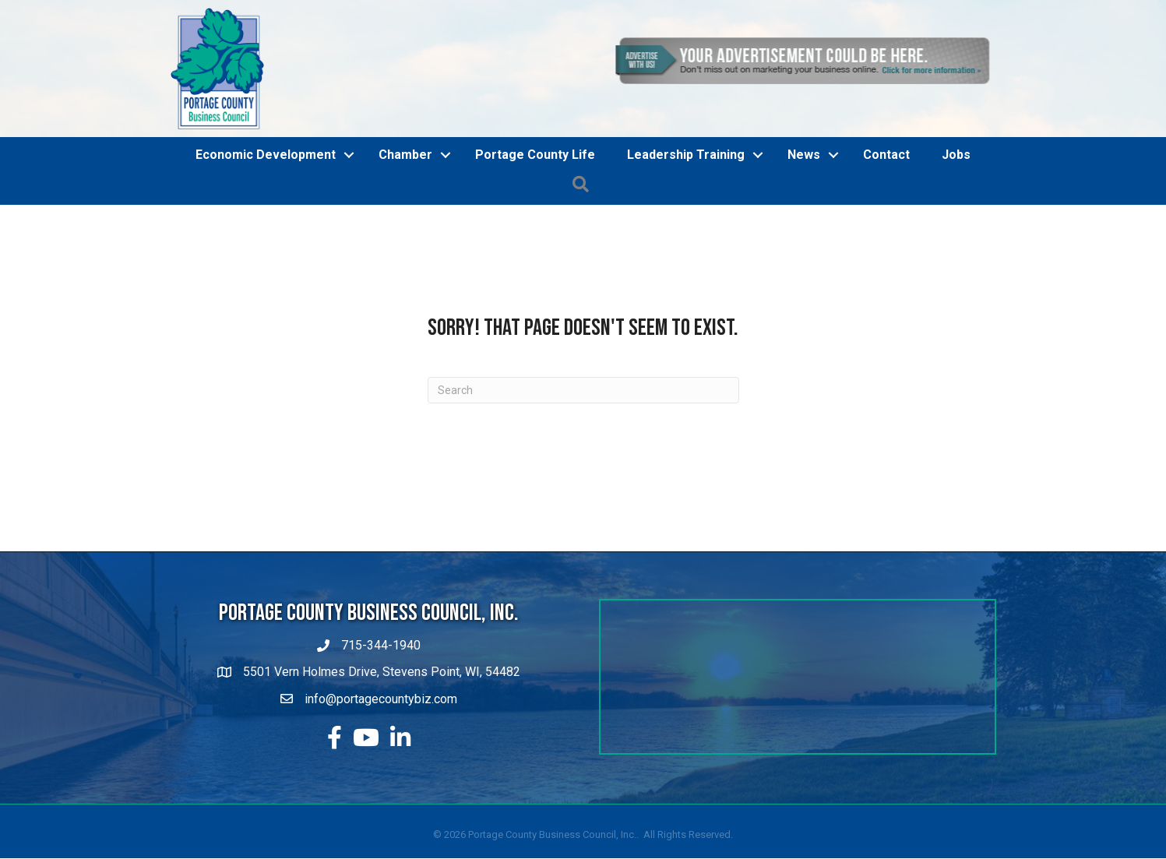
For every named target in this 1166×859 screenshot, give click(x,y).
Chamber (405, 154)
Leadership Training (686, 154)
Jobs (956, 154)
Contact (886, 154)
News (803, 154)
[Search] (583, 390)
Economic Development (266, 154)
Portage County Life (535, 154)
